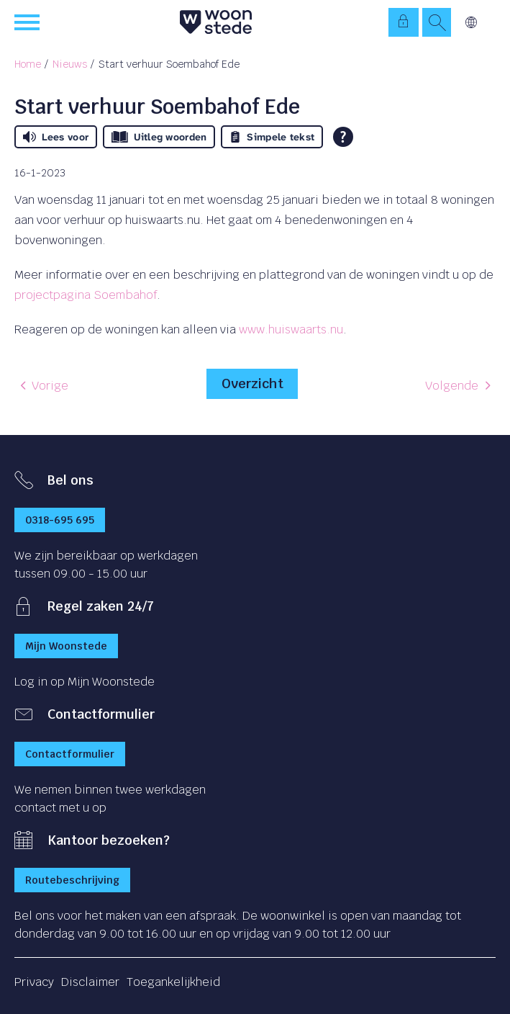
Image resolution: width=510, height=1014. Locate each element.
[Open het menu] (28, 22)
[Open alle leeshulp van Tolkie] (343, 137)
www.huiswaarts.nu (291, 329)
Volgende (451, 385)
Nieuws (70, 64)
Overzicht (252, 383)
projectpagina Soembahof (85, 294)
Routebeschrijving (72, 880)
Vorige (50, 385)
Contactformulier (69, 754)
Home (27, 64)
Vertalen (471, 22)
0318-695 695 (59, 519)
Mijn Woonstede (66, 646)
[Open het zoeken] (436, 22)
